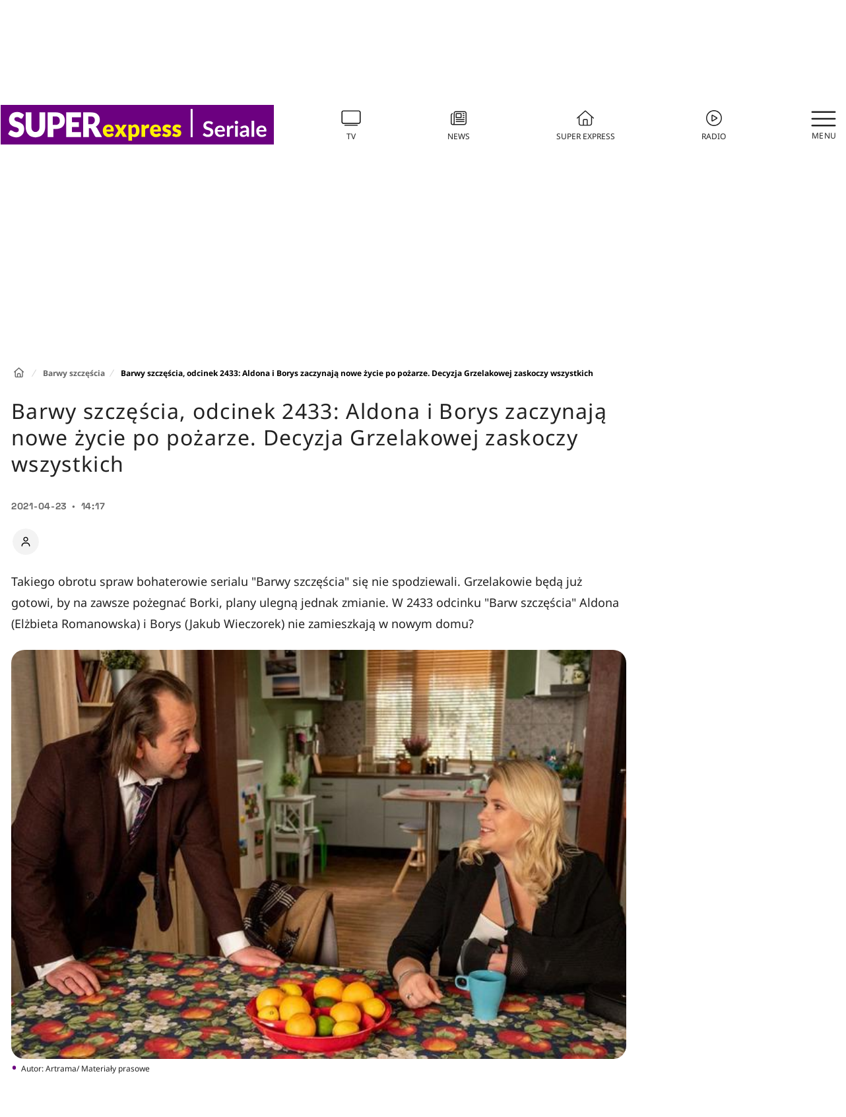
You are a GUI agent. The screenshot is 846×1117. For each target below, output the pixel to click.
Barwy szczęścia (74, 373)
